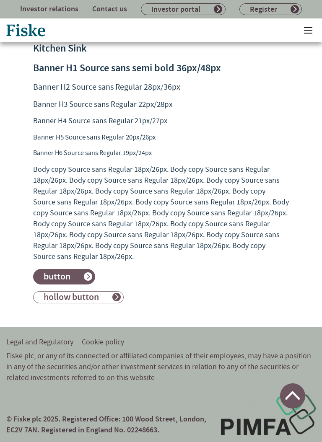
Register (263, 9)
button (57, 276)
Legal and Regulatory (39, 342)
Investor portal (175, 9)
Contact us (109, 9)
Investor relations (49, 9)
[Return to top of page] (292, 395)
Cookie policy (103, 342)
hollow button (71, 297)
